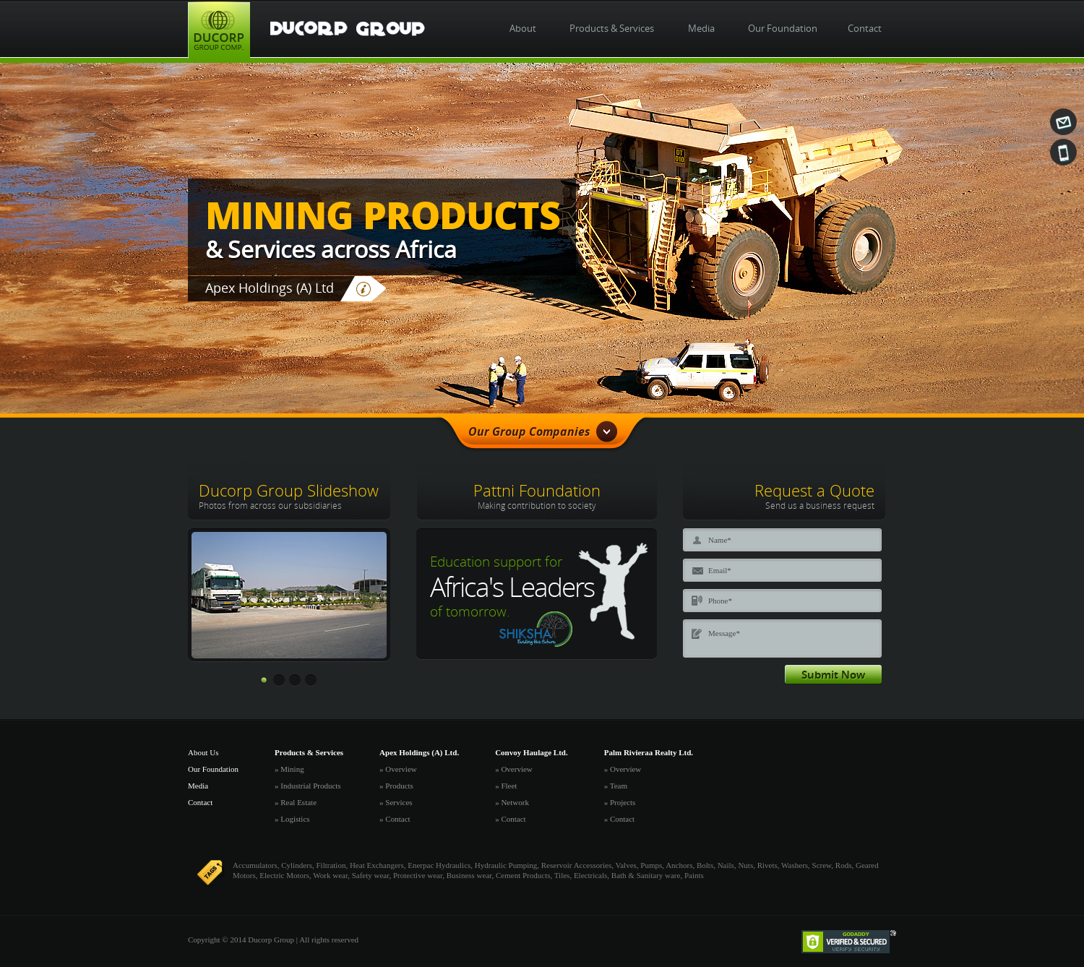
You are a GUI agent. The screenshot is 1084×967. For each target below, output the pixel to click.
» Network (512, 802)
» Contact (394, 819)
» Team (615, 785)
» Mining (289, 769)
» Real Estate (296, 802)
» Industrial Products (308, 785)
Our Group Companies (542, 431)
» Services (396, 802)
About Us (203, 752)
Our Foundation (213, 769)
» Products (396, 785)
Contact (200, 802)
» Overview (398, 769)
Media (198, 785)
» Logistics (292, 819)
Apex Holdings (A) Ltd (269, 287)
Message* (807, 644)
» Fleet (506, 785)
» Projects (620, 802)
